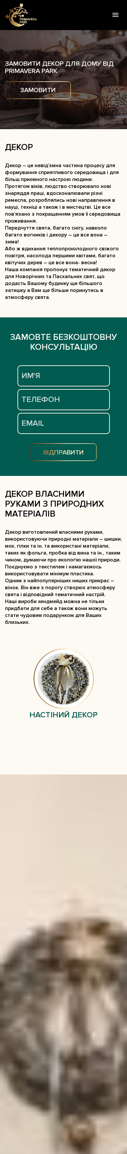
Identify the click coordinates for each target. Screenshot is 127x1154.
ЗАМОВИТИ (38, 90)
